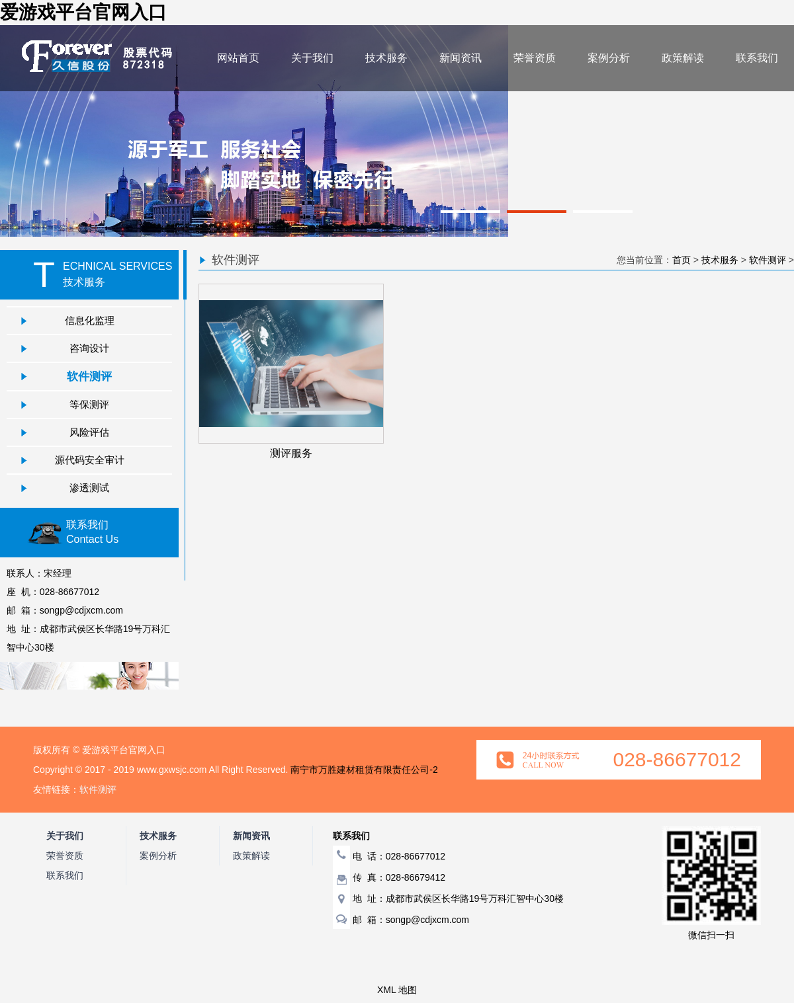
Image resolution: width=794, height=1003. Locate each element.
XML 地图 (397, 989)
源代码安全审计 (89, 459)
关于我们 (312, 57)
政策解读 (683, 57)
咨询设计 (89, 348)
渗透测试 (89, 487)
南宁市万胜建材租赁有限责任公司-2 (363, 769)
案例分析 (609, 57)
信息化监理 (89, 320)
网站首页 (238, 57)
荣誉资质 (534, 57)
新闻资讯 (460, 57)
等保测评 (89, 404)
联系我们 (757, 57)
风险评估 (89, 432)
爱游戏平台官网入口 (83, 12)
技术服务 (386, 57)
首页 (681, 260)
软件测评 (89, 376)
